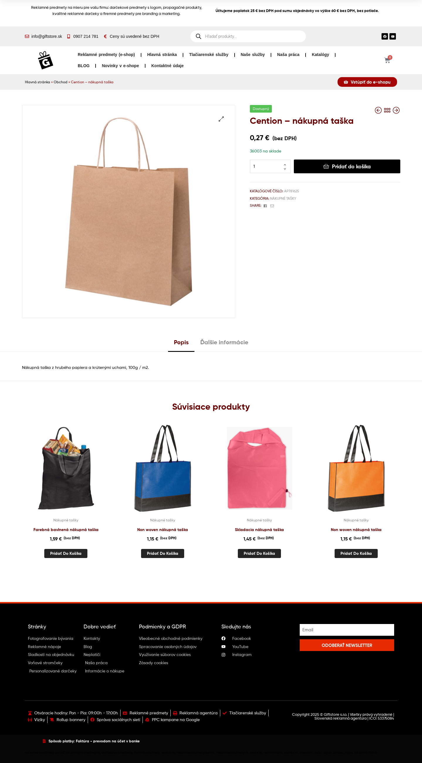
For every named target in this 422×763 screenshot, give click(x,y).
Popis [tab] (181, 342)
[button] (221, 119)
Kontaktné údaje (167, 65)
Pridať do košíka (351, 166)
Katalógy (320, 54)
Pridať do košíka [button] (66, 553)
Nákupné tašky (283, 198)
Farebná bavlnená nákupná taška (66, 529)
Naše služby (253, 54)
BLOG (83, 65)
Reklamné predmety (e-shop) (106, 54)
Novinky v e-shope (120, 65)
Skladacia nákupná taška (259, 529)
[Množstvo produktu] (270, 167)
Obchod (60, 82)
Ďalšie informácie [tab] (224, 342)
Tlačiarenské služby (208, 54)
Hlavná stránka (162, 54)
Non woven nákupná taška (162, 529)
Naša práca (288, 54)
